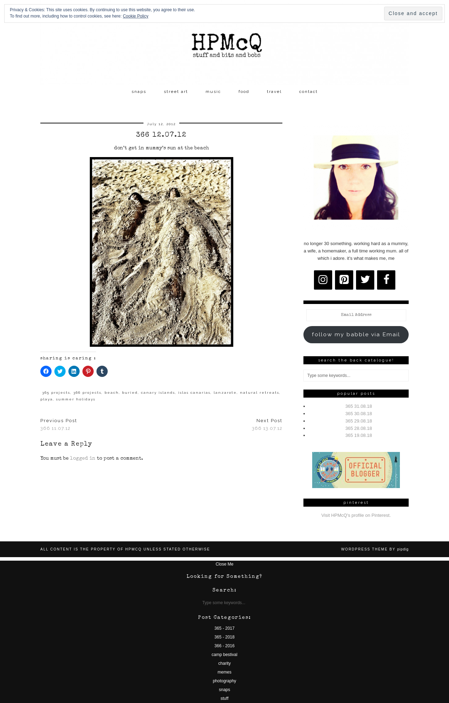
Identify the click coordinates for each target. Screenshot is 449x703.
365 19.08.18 (359, 435)
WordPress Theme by (375, 549)
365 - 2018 (224, 637)
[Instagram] (323, 280)
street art (176, 91)
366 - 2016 (224, 645)
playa (46, 399)
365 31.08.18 (359, 406)
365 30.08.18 (359, 413)
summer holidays (75, 399)
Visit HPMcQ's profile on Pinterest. (356, 515)
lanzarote (225, 392)
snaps (139, 91)
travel (274, 91)
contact (308, 91)
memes (224, 672)
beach (112, 392)
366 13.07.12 (267, 424)
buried (130, 392)
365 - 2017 (224, 628)
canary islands (158, 392)
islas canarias (194, 392)
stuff (224, 698)
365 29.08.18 (359, 421)
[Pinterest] (344, 280)
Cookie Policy (135, 16)
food (244, 91)
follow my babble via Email (356, 334)
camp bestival (224, 654)
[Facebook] (386, 280)
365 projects (56, 392)
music (213, 91)
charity (224, 663)
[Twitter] (365, 280)
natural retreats (259, 392)
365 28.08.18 (359, 428)
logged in (82, 458)
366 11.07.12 (58, 424)
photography (224, 680)
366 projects (87, 392)
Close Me (225, 564)
